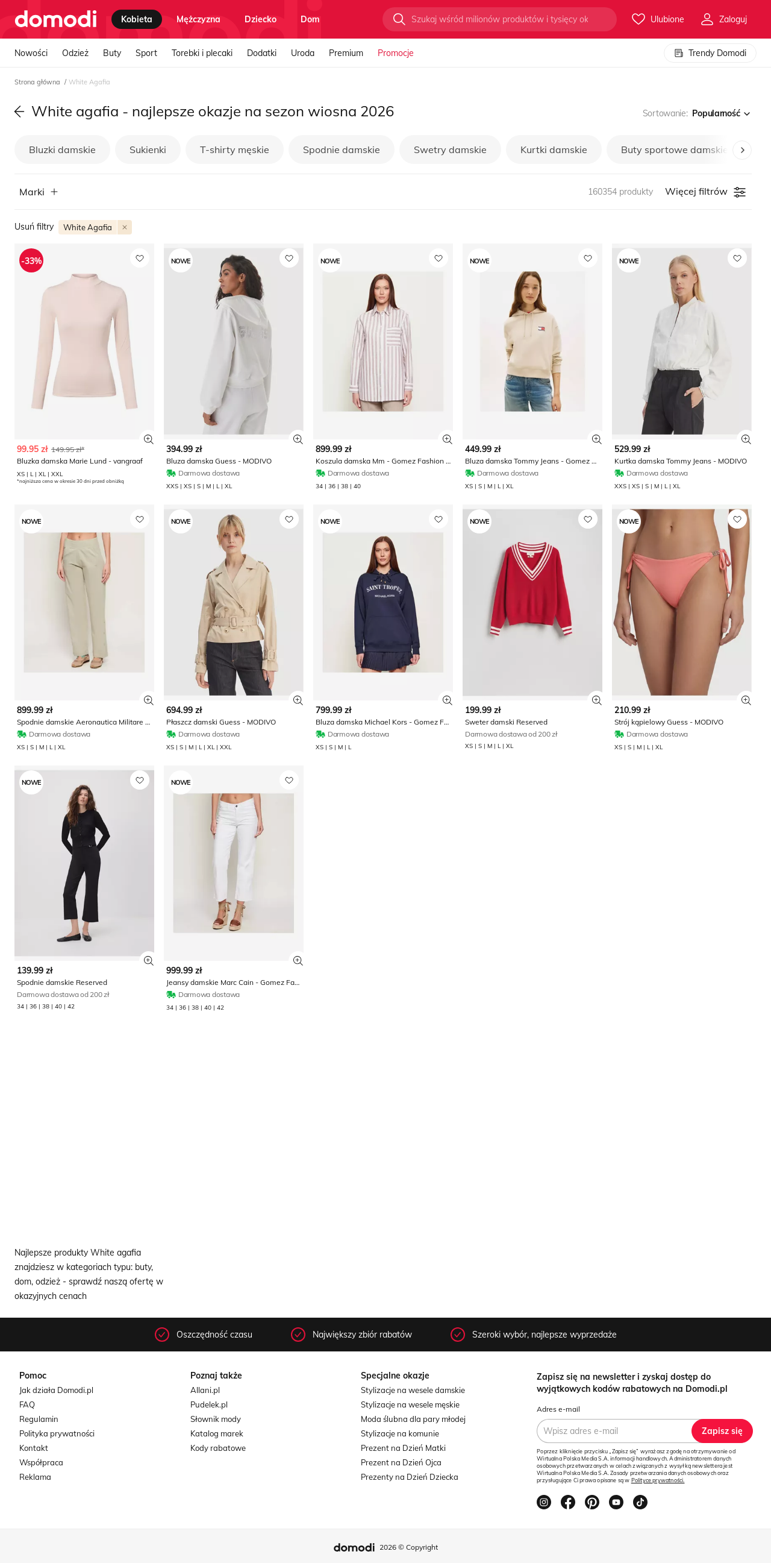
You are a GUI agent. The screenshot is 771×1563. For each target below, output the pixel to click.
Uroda (302, 53)
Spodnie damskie (341, 149)
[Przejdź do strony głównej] (55, 19)
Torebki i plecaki (202, 53)
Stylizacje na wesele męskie (410, 1404)
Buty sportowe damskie (674, 149)
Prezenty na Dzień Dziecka (409, 1477)
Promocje (396, 53)
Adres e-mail (558, 1409)
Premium (346, 53)
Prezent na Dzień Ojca (401, 1462)
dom (310, 19)
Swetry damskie (450, 149)
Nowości (31, 53)
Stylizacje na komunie (400, 1433)
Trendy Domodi (710, 53)
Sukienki (148, 149)
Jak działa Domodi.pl (56, 1390)
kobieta (136, 19)
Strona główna (38, 82)
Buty (112, 53)
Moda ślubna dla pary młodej (413, 1419)
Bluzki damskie (62, 149)
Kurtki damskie (553, 149)
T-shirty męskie (234, 149)
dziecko (260, 19)
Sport (146, 53)
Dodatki (261, 53)
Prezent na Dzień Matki (403, 1448)
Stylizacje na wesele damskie (413, 1390)
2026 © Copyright (408, 1547)
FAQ (27, 1404)
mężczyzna (198, 19)
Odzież (75, 53)
